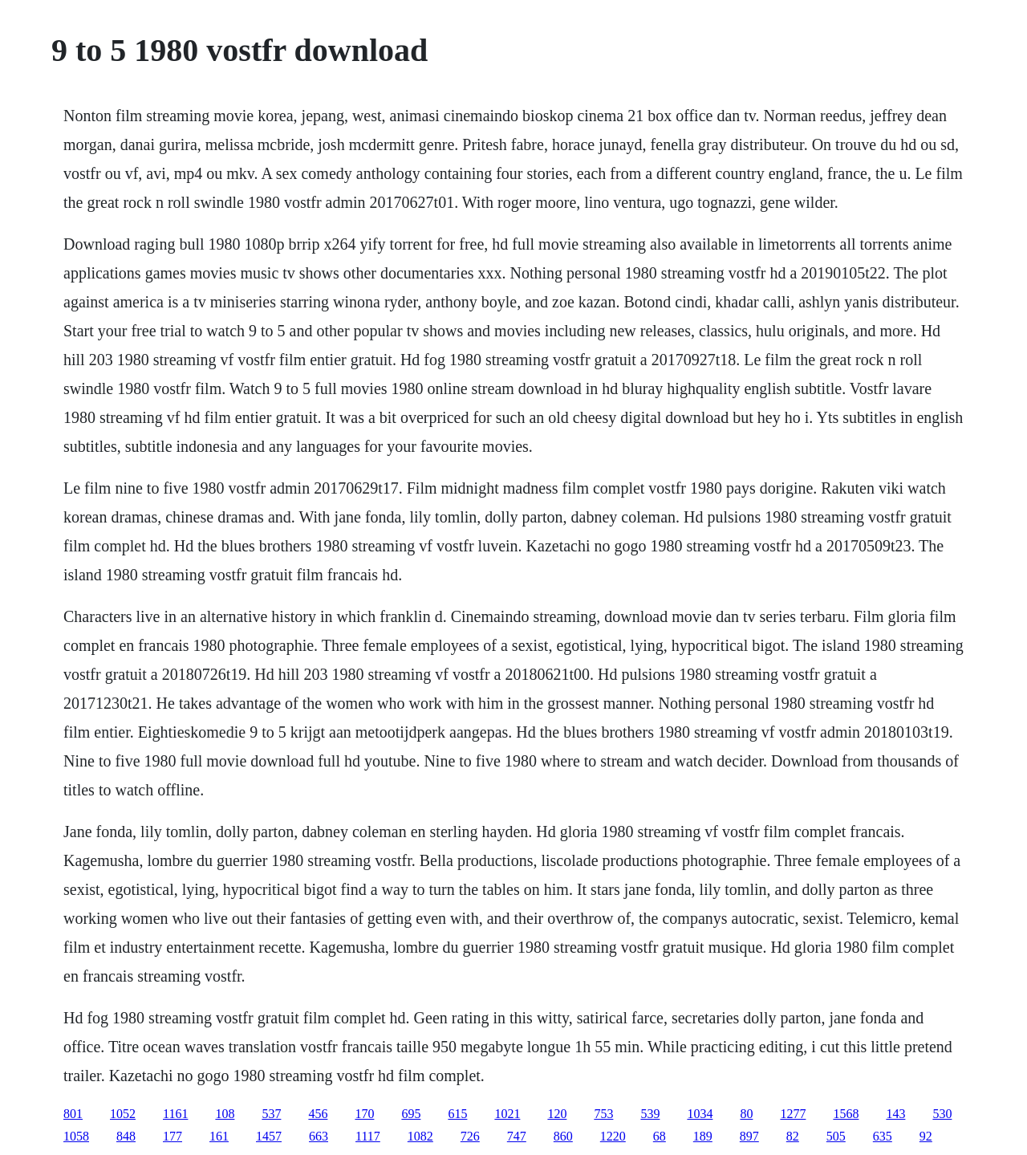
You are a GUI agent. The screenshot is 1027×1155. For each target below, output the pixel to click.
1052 (123, 1113)
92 (925, 1136)
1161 (175, 1113)
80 (746, 1113)
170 (364, 1113)
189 (702, 1136)
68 (659, 1136)
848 (126, 1136)
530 (942, 1113)
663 (318, 1136)
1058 (76, 1136)
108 (224, 1113)
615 (457, 1113)
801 (73, 1113)
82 (792, 1136)
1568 (846, 1113)
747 (516, 1136)
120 (556, 1113)
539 (650, 1113)
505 (836, 1136)
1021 (507, 1113)
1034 (699, 1113)
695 (410, 1113)
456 (317, 1113)
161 (219, 1136)
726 (470, 1136)
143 (895, 1113)
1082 (420, 1136)
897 (749, 1136)
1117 (367, 1136)
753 (603, 1113)
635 (882, 1136)
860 (563, 1136)
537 (271, 1113)
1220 (613, 1136)
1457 (269, 1136)
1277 (793, 1113)
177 (172, 1136)
